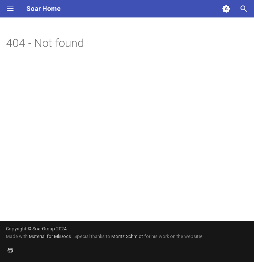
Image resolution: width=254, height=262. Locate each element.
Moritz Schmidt (127, 236)
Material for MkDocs (50, 236)
